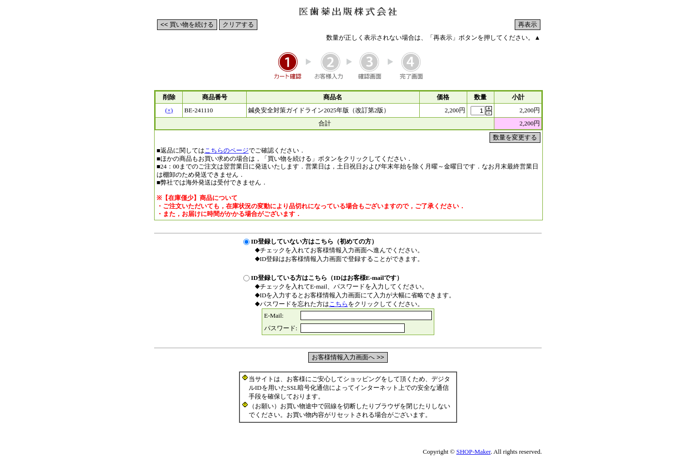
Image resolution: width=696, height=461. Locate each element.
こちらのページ (227, 150)
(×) (169, 110)
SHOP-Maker (473, 451)
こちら (338, 303)
